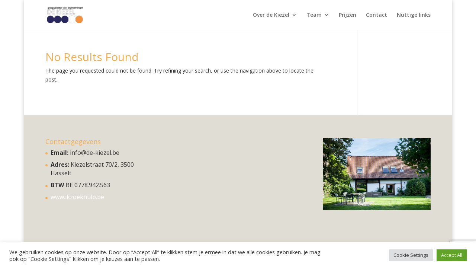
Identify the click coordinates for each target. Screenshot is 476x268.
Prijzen (347, 15)
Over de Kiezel (271, 15)
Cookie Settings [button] (410, 255)
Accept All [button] (451, 255)
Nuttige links (414, 15)
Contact (376, 15)
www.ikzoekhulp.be (77, 197)
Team (314, 15)
